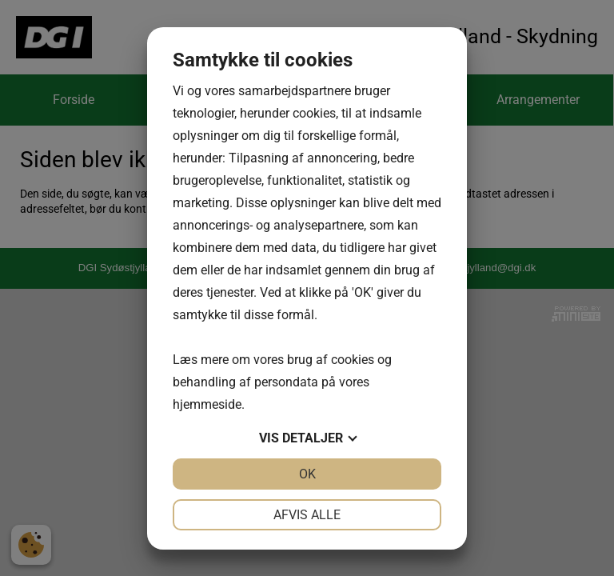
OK (307, 474)
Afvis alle (307, 514)
